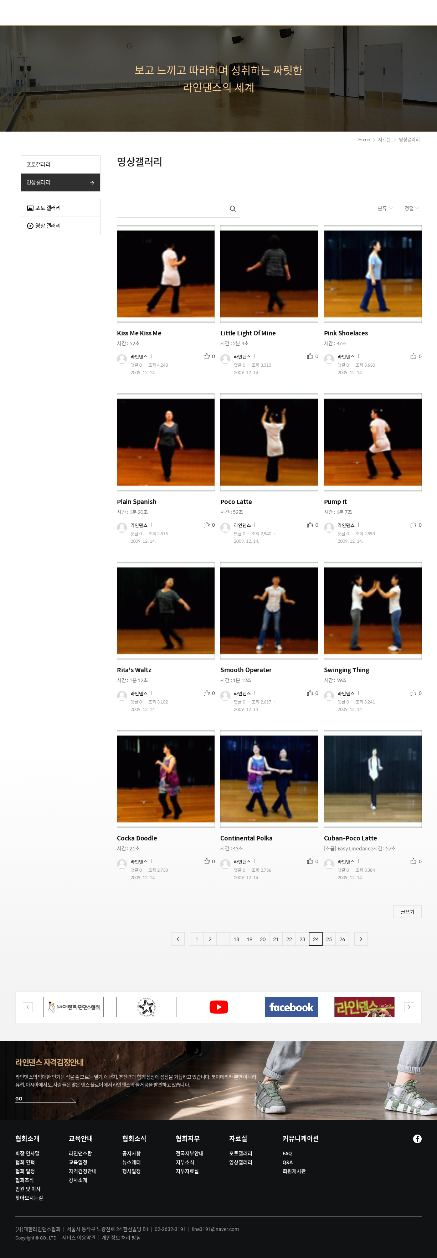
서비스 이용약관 (79, 1238)
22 (289, 939)
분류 (383, 208)
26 (342, 939)
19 (249, 939)
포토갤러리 (38, 164)
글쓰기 (408, 911)
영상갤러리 (38, 182)
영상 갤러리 (43, 226)
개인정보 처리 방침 (121, 1238)
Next (409, 1007)
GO (18, 1099)
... (223, 939)
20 (263, 939)
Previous (28, 1007)
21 (276, 939)
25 (329, 939)
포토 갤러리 (43, 208)
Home (364, 139)
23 (302, 939)
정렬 (410, 208)
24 (316, 939)
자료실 (384, 139)
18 (236, 939)
